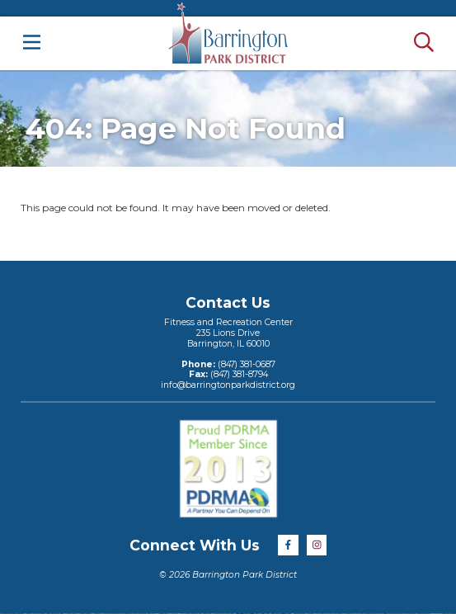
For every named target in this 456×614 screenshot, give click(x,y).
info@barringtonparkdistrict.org (228, 385)
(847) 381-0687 (245, 364)
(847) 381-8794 (238, 374)
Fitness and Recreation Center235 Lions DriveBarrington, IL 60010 (228, 332)
